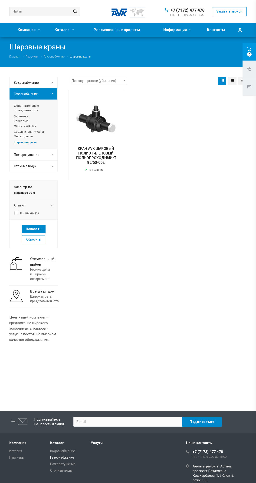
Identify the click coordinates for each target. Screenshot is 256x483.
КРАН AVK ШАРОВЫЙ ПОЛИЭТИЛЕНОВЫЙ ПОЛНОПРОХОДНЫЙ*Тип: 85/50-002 (98, 155)
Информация (177, 30)
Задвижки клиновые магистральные (25, 121)
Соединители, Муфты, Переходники (29, 134)
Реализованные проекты (117, 30)
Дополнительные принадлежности (26, 108)
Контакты (216, 30)
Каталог (64, 30)
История (15, 451)
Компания (29, 30)
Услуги (97, 443)
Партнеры (16, 457)
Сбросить (33, 239)
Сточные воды (25, 166)
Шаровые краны (25, 142)
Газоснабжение (26, 94)
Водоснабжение (26, 82)
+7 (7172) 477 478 (187, 10)
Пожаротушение (26, 155)
